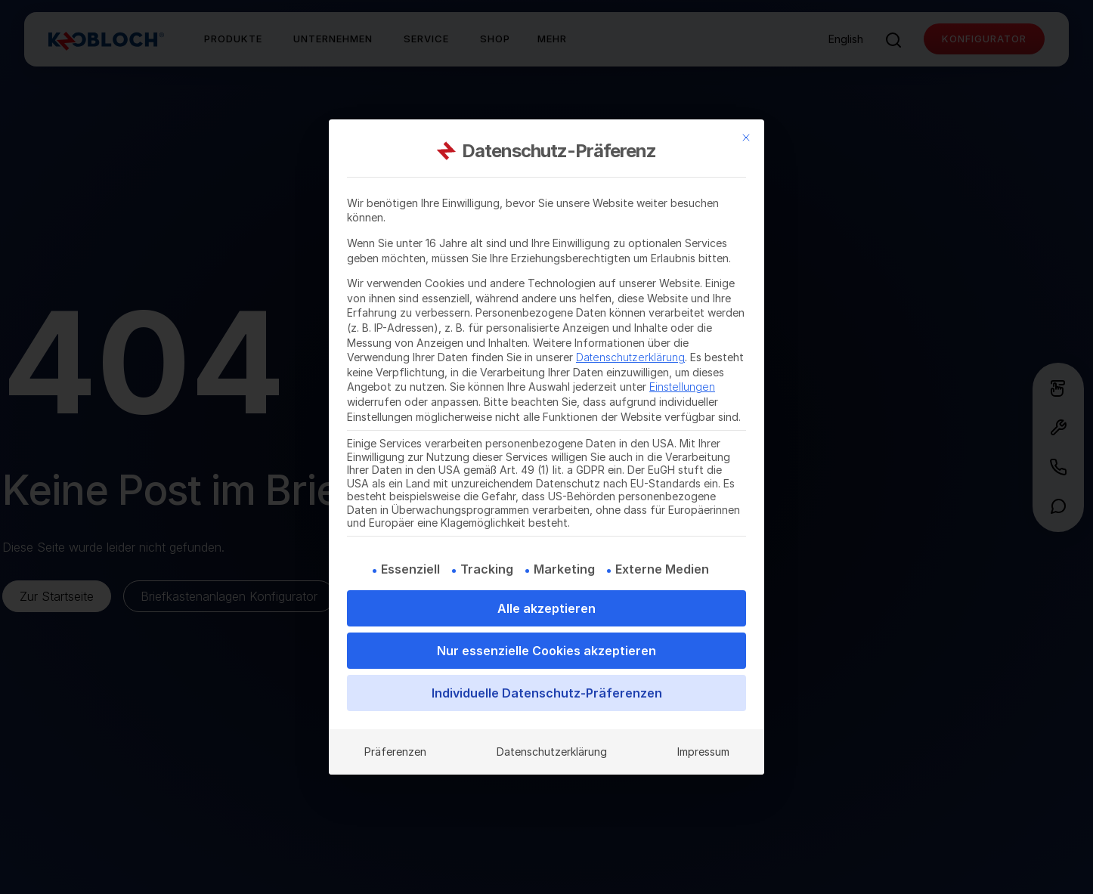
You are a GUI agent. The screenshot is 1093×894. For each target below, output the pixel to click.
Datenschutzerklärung (630, 357)
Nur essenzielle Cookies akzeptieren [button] (546, 650)
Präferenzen (395, 751)
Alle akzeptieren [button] (546, 608)
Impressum (703, 751)
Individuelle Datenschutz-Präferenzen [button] (547, 693)
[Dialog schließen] (746, 137)
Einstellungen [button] (682, 386)
